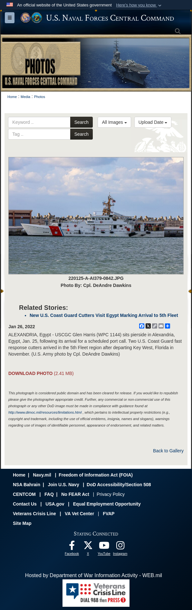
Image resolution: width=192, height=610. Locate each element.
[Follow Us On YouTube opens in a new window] (104, 547)
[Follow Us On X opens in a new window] (88, 547)
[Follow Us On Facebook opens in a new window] (72, 547)
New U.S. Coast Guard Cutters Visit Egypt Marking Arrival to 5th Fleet (104, 315)
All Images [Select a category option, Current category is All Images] (114, 122)
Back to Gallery (168, 450)
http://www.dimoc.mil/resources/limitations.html (45, 412)
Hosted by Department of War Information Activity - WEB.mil (93, 575)
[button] (139, 5)
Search (81, 122)
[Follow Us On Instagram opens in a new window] (120, 547)
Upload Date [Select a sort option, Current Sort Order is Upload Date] (153, 122)
